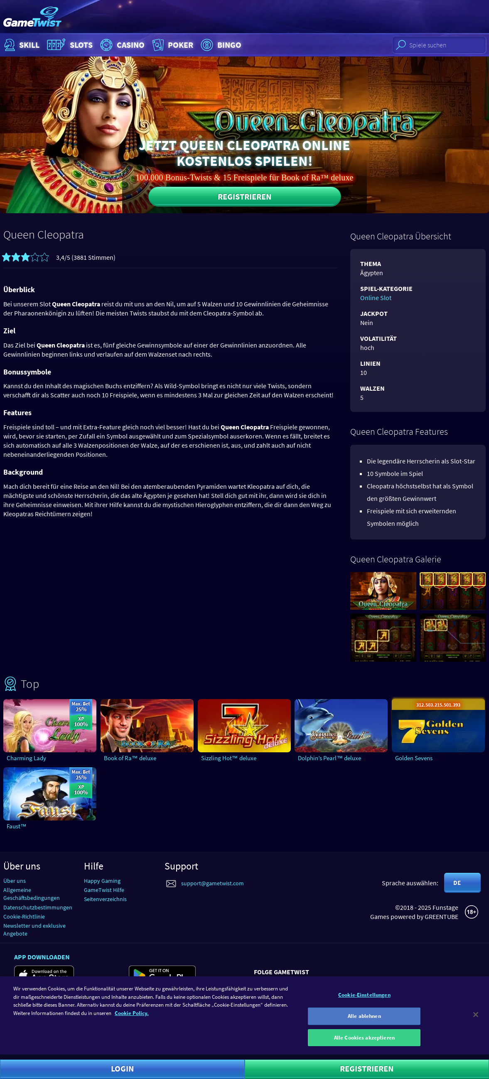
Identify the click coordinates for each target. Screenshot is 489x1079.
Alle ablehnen (364, 1020)
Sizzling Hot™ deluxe (228, 758)
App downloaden (42, 957)
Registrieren (244, 196)
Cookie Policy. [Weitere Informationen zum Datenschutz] (132, 1017)
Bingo (220, 45)
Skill (20, 45)
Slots (69, 45)
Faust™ (17, 826)
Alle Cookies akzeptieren (364, 1041)
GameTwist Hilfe (104, 890)
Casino (121, 45)
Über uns (14, 880)
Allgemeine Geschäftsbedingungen (31, 894)
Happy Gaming (102, 880)
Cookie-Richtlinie (24, 916)
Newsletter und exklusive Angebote (34, 929)
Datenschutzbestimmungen (37, 907)
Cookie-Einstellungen (364, 999)
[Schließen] (476, 1019)
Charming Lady (26, 758)
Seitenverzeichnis (105, 899)
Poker (172, 45)
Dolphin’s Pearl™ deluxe (329, 758)
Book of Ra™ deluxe (130, 758)
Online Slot (375, 297)
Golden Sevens (413, 758)
